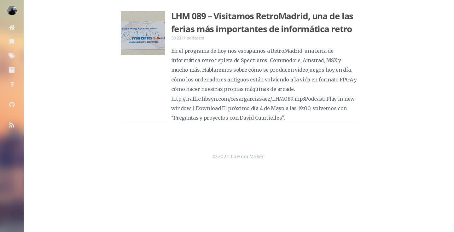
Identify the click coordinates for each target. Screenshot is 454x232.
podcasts (195, 38)
